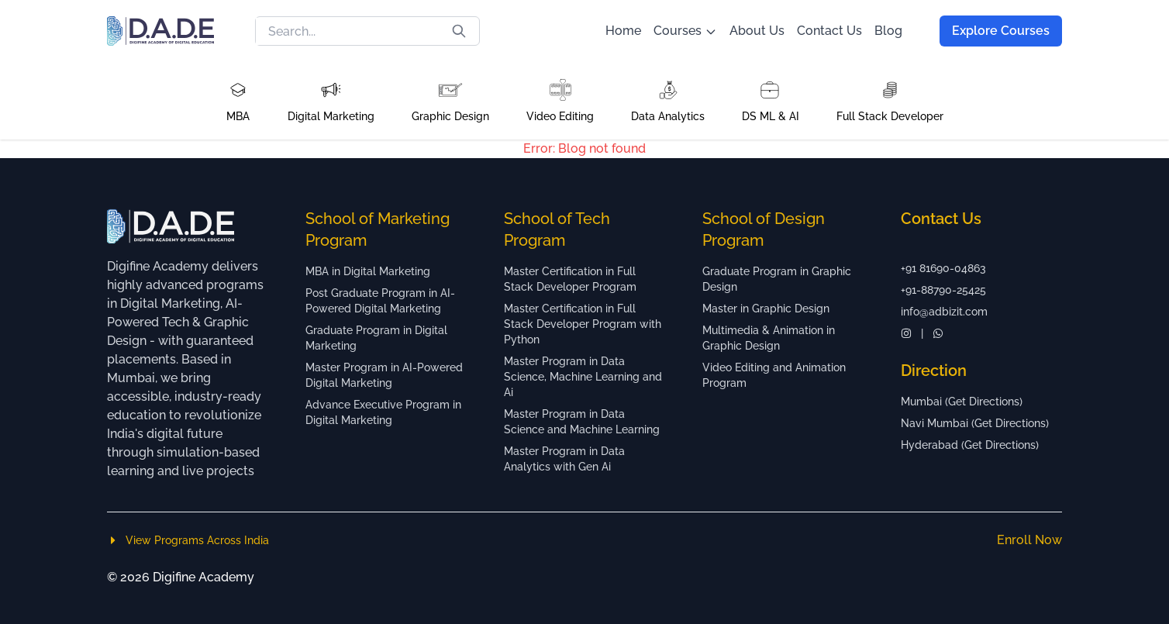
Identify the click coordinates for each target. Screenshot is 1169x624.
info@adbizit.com (944, 311)
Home (623, 30)
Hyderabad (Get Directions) (970, 445)
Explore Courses (1001, 30)
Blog (888, 30)
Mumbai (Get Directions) (961, 401)
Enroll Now (1029, 540)
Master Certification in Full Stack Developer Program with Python (582, 324)
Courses (685, 30)
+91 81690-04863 (943, 268)
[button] (238, 101)
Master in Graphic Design (765, 308)
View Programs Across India (188, 540)
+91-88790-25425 (943, 290)
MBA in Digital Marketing (367, 271)
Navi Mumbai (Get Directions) (975, 423)
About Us (757, 30)
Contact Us (829, 30)
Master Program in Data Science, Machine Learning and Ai (583, 376)
